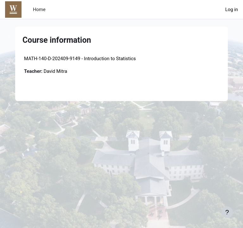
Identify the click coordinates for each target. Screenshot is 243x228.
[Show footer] (227, 212)
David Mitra (55, 71)
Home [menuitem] (39, 9)
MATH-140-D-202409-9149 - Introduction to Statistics (80, 58)
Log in (231, 9)
